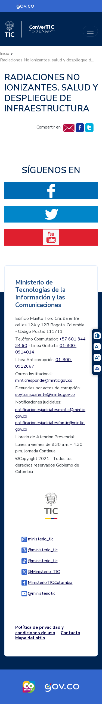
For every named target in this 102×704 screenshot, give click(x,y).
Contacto (70, 633)
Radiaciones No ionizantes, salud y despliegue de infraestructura (47, 60)
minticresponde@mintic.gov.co (43, 380)
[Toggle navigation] (90, 31)
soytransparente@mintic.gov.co (45, 395)
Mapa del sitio (30, 638)
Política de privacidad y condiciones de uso (39, 630)
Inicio (4, 53)
